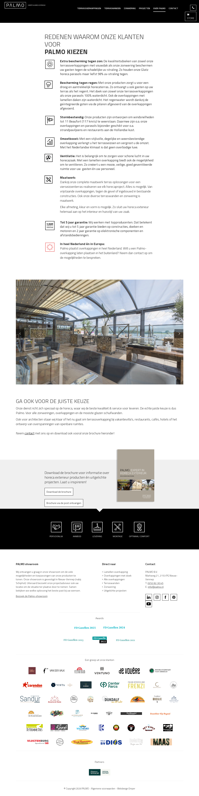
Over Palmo (159, 8)
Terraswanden (112, 583)
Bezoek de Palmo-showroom (32, 596)
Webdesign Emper (126, 788)
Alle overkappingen (114, 579)
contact (29, 433)
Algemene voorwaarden (103, 788)
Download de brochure (58, 492)
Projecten (144, 8)
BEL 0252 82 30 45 (193, 8)
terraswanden (112, 8)
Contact (173, 8)
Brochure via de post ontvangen (63, 503)
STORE (190, 16)
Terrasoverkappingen (89, 8)
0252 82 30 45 (155, 583)
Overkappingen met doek (117, 575)
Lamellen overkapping (116, 572)
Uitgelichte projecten (115, 590)
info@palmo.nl (156, 587)
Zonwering (130, 8)
